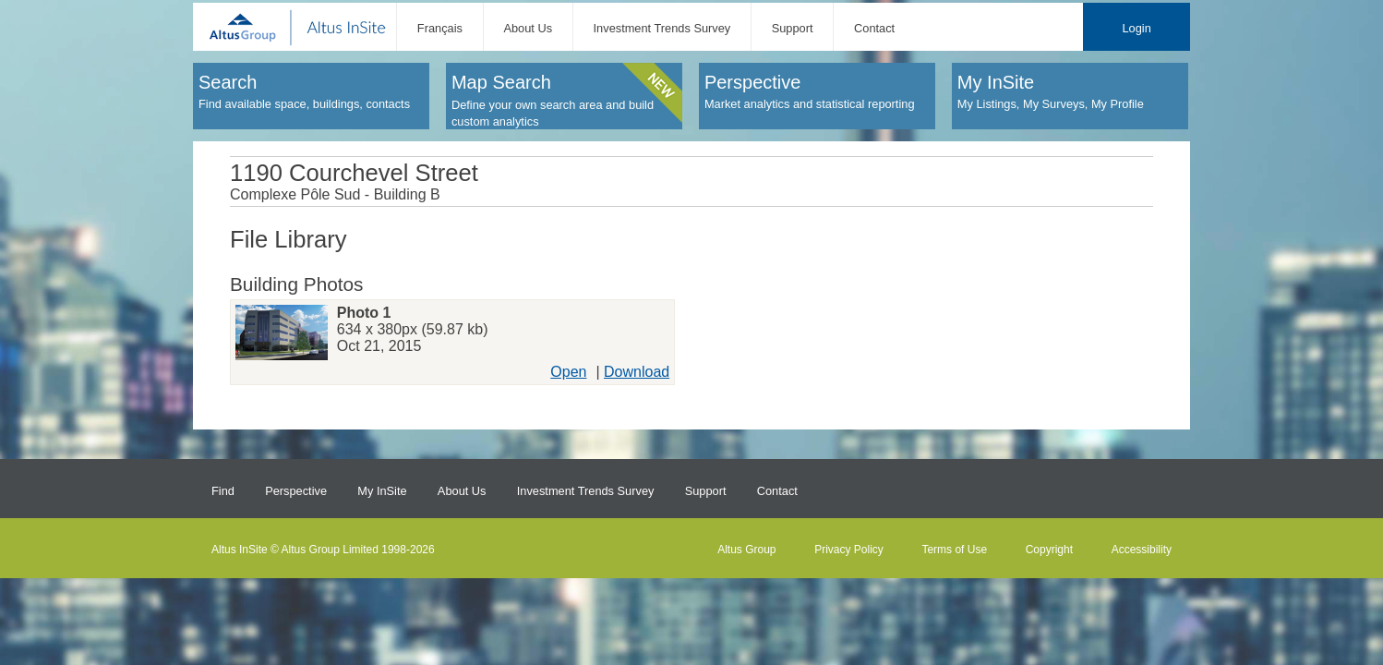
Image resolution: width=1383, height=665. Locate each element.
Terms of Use (954, 549)
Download (636, 372)
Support (792, 28)
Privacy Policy (849, 549)
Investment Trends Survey (662, 28)
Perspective (296, 491)
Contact (874, 28)
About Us (527, 28)
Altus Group (746, 549)
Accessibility (1142, 549)
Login (1136, 28)
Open (568, 372)
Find (223, 491)
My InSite (381, 491)
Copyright (1049, 549)
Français (440, 28)
